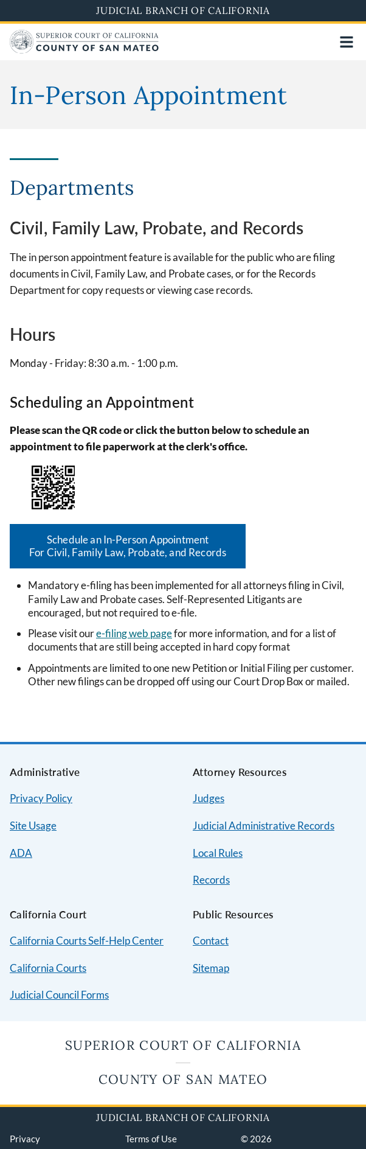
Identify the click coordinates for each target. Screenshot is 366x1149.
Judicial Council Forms (59, 994)
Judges (208, 798)
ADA (21, 853)
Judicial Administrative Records (263, 825)
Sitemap (211, 968)
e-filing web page (134, 633)
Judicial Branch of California (183, 10)
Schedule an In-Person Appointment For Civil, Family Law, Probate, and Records (127, 546)
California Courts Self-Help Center (87, 940)
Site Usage (33, 825)
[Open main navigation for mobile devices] (346, 42)
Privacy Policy (41, 798)
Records (211, 879)
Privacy (25, 1138)
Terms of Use (151, 1138)
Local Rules (218, 853)
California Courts (48, 968)
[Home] (84, 49)
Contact (211, 940)
